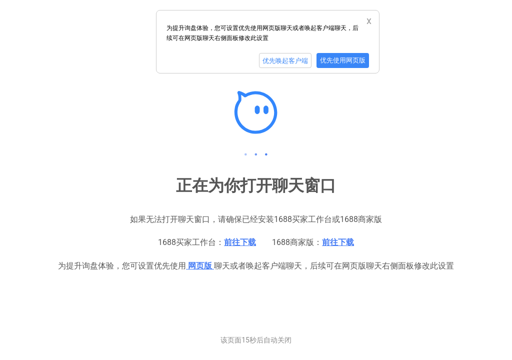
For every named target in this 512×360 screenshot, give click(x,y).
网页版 (200, 265)
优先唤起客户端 (285, 60)
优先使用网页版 (343, 60)
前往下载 (240, 242)
